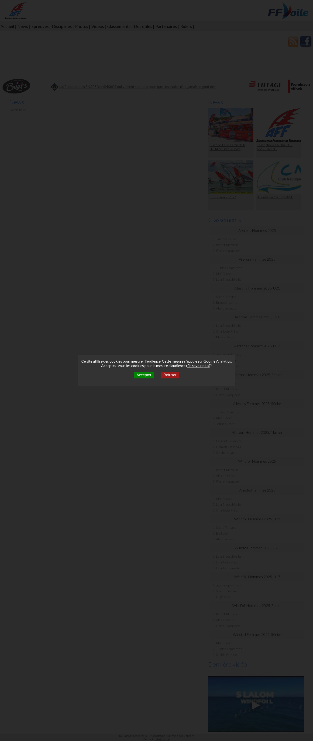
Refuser (169, 375)
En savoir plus (198, 365)
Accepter (144, 375)
